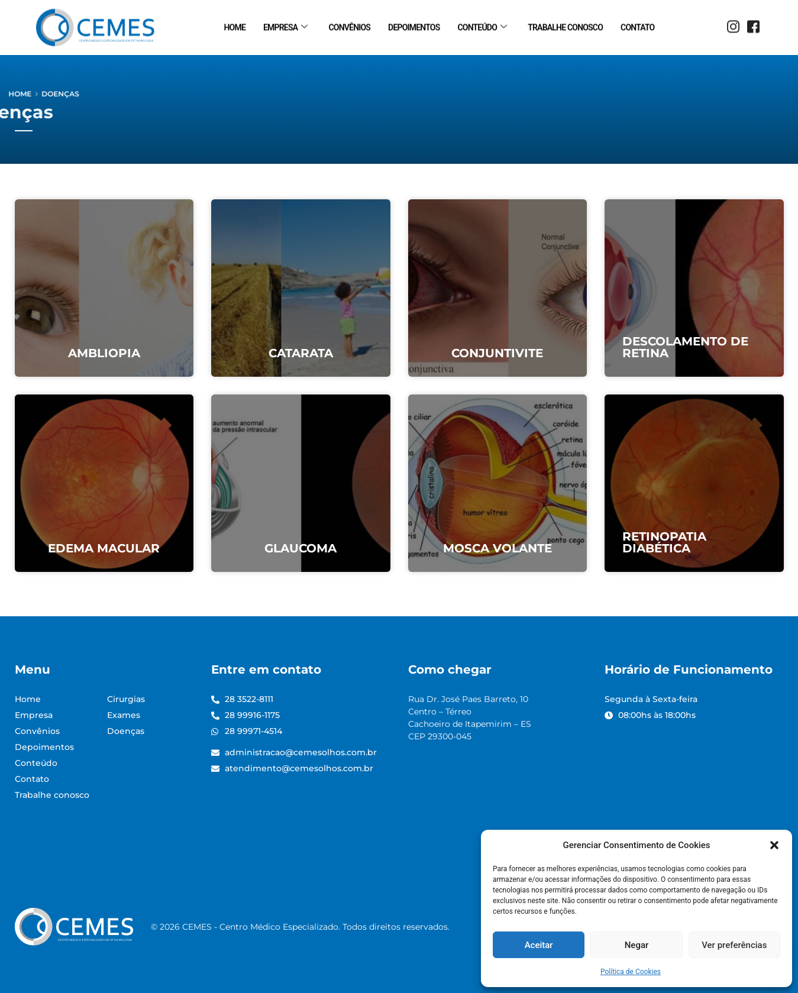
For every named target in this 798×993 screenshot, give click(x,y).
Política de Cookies (630, 972)
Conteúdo (481, 26)
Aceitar (539, 945)
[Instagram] (733, 26)
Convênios (349, 25)
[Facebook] (753, 26)
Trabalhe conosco (565, 25)
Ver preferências (734, 945)
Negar (637, 945)
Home (235, 25)
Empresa (285, 26)
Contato (637, 25)
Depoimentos (414, 25)
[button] (774, 845)
